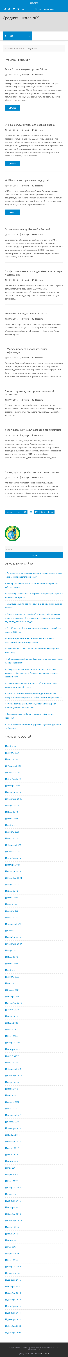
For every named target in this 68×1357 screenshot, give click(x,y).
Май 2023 (12, 970)
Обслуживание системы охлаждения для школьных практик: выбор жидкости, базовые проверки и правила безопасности (31, 673)
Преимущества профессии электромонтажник (32, 472)
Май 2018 (12, 1095)
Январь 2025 (13, 851)
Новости (39, 74)
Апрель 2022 (13, 976)
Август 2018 (13, 1082)
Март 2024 (12, 917)
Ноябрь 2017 (13, 1135)
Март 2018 (12, 1108)
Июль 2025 (12, 812)
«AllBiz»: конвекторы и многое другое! (27, 180)
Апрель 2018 (13, 1102)
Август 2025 (13, 805)
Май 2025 (12, 825)
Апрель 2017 (13, 1174)
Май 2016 (12, 1247)
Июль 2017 (12, 1154)
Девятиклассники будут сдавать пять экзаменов (33, 429)
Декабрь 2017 (14, 1128)
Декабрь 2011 (14, 1312)
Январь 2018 (13, 1121)
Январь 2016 (13, 1273)
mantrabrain (44, 1353)
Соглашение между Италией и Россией (27, 229)
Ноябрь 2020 (13, 996)
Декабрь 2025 (14, 779)
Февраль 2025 (14, 845)
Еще (9, 36)
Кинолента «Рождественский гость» (26, 313)
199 (36, 512)
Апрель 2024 (13, 910)
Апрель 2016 (13, 1253)
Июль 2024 (12, 891)
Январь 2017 (13, 1194)
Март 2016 (12, 1260)
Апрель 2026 (13, 752)
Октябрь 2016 (14, 1214)
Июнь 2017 (12, 1161)
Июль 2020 (12, 1016)
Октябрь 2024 (14, 871)
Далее (12, 107)
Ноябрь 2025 (13, 785)
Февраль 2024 (14, 924)
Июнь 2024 (12, 897)
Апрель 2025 (13, 831)
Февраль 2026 (14, 766)
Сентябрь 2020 (14, 1003)
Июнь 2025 (12, 818)
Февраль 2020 (14, 1042)
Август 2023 (13, 950)
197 (24, 512)
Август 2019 (13, 1055)
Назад (9, 512)
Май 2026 (12, 746)
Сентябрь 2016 (14, 1220)
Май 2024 (12, 904)
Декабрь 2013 (14, 1299)
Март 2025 (12, 838)
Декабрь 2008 (14, 1332)
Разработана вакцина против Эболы (26, 69)
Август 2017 (13, 1148)
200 (43, 512)
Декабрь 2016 (14, 1200)
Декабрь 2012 (14, 1306)
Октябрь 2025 (14, 792)
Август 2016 (13, 1227)
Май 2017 (12, 1167)
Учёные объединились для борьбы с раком (30, 124)
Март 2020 (12, 1036)
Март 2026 (12, 759)
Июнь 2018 (12, 1088)
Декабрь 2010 (14, 1319)
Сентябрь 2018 (14, 1075)
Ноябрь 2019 (13, 1049)
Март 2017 (12, 1181)
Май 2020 (12, 1029)
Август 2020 (13, 1009)
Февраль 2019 (14, 1069)
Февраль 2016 (14, 1266)
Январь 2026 (13, 772)
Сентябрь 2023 (14, 943)
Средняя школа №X (21, 17)
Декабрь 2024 (14, 858)
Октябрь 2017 (14, 1141)
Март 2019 (12, 1062)
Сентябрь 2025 (14, 798)
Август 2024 (13, 884)
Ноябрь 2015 (13, 1286)
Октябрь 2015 (14, 1293)
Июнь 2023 (12, 963)
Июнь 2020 (12, 1023)
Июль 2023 (12, 957)
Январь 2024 (13, 930)
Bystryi (25, 74)
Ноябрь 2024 (13, 864)
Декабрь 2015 (14, 1279)
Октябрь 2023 (14, 937)
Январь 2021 (13, 990)
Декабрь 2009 (14, 1326)
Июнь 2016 (12, 1240)
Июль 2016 (12, 1233)
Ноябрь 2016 (13, 1207)
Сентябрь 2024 (14, 878)
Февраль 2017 (14, 1187)
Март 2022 (12, 983)
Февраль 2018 (14, 1115)
